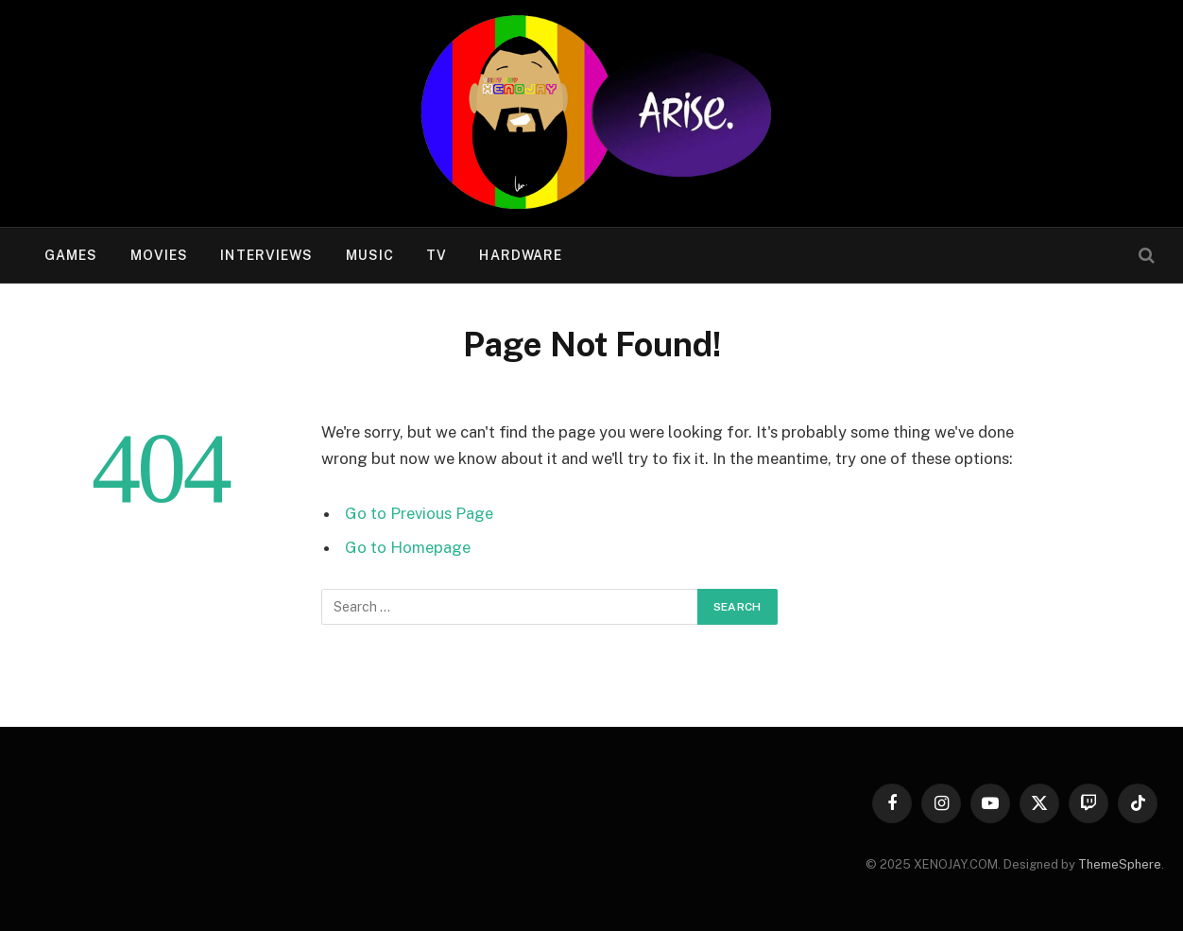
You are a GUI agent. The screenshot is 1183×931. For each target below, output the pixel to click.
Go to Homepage (408, 547)
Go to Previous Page (419, 513)
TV (436, 255)
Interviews (266, 255)
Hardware (520, 255)
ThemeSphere (1119, 864)
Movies (159, 255)
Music (370, 255)
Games (71, 255)
